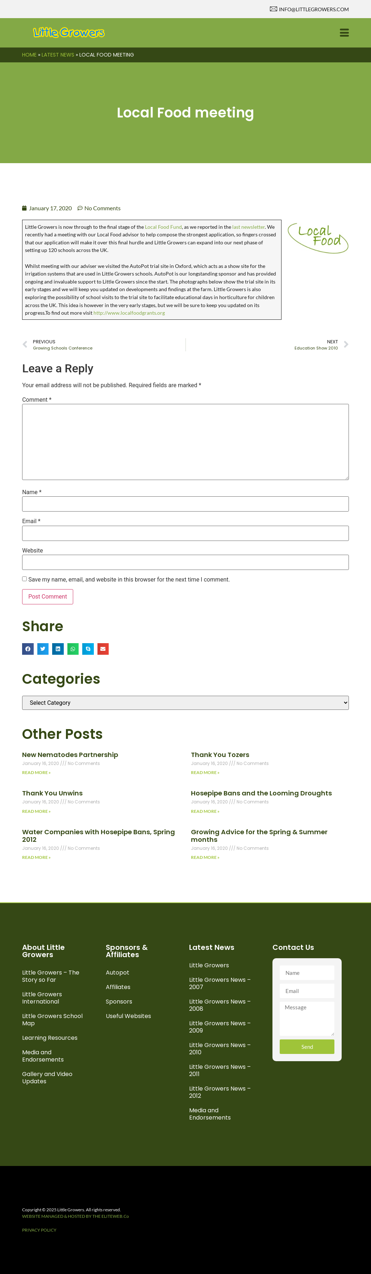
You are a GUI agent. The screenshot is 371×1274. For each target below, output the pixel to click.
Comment (36, 400)
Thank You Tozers (220, 754)
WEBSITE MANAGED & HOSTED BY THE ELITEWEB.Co (75, 1216)
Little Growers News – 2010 (220, 1048)
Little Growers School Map (52, 1019)
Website (32, 551)
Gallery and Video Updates (47, 1077)
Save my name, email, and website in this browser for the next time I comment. (129, 580)
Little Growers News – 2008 (220, 1005)
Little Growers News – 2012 (220, 1092)
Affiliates (118, 987)
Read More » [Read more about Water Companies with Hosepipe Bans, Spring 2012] (36, 857)
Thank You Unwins (52, 793)
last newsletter (248, 227)
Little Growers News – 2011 (220, 1070)
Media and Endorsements (43, 1056)
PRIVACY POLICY (39, 1230)
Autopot (117, 972)
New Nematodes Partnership (70, 754)
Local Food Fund (163, 227)
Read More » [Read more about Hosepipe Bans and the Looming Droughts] (205, 811)
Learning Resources (50, 1038)
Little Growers (209, 965)
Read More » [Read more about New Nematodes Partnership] (36, 772)
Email (31, 521)
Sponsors (119, 1001)
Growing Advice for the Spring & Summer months (259, 835)
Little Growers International (42, 998)
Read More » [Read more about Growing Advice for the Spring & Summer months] (205, 857)
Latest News (58, 54)
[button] (28, 649)
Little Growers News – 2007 (220, 983)
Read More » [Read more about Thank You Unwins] (36, 811)
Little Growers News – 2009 (220, 1027)
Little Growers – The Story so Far (50, 976)
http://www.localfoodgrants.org (129, 313)
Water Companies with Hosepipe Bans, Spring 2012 (98, 835)
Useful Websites (128, 1016)
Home (29, 54)
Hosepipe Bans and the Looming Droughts (261, 793)
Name (32, 492)
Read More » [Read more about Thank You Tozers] (205, 772)
